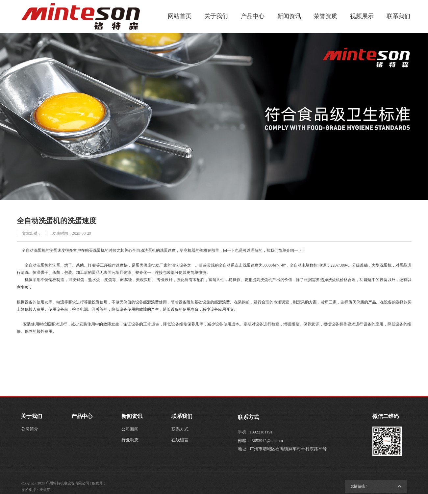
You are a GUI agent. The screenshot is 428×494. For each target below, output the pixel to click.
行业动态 (129, 440)
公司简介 (29, 429)
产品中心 (252, 16)
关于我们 (216, 16)
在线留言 (180, 440)
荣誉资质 (325, 16)
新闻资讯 (289, 16)
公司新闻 (129, 429)
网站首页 (179, 16)
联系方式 (180, 429)
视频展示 (362, 16)
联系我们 (398, 16)
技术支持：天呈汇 (35, 490)
